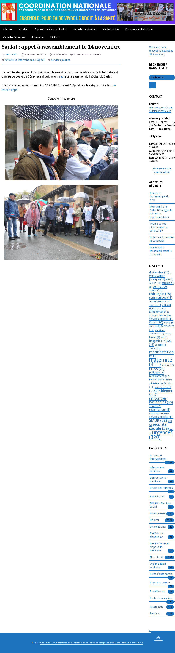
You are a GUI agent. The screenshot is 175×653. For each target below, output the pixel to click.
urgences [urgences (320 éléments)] (161, 435)
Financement (158, 513)
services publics (60, 60)
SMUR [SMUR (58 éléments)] (158, 420)
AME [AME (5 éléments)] (169, 279)
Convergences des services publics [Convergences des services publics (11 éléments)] (161, 317)
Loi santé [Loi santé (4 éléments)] (160, 345)
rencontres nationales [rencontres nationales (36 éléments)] (161, 400)
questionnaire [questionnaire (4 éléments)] (163, 387)
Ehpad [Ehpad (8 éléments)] (169, 322)
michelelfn (11, 54)
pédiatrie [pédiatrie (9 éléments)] (156, 383)
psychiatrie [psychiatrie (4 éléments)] (165, 379)
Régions (155, 613)
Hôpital (39, 60)
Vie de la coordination (84, 29)
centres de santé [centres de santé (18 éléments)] (158, 288)
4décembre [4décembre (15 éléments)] (159, 272)
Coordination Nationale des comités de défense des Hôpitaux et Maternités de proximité (91, 642)
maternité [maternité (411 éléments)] (160, 362)
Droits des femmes (161, 488)
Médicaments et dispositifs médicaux (159, 547)
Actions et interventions (19, 60)
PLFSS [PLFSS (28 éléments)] (156, 369)
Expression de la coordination (51, 29)
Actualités (23, 29)
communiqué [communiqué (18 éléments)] (160, 297)
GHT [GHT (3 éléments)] (164, 337)
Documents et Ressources (139, 29)
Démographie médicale (158, 479)
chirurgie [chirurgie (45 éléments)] (160, 294)
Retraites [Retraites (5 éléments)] (155, 406)
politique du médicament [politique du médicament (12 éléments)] (159, 374)
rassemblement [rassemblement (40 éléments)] (161, 393)
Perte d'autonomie (161, 574)
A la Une (7, 29)
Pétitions (54, 37)
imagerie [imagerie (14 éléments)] (157, 341)
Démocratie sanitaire (157, 469)
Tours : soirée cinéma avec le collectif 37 (159, 227)
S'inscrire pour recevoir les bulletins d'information (161, 51)
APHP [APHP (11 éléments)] (155, 283)
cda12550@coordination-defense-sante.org (161, 109)
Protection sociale (161, 598)
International (158, 527)
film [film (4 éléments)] (168, 333)
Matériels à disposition (156, 535)
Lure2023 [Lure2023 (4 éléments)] (154, 348)
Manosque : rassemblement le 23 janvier (161, 251)
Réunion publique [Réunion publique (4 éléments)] (159, 413)
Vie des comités (111, 29)
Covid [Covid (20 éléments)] (156, 322)
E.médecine (157, 496)
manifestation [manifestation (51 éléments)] (161, 354)
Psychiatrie (156, 607)
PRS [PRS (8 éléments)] (153, 379)
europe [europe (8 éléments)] (154, 326)
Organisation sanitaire (158, 565)
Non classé (156, 557)
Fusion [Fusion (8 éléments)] (154, 337)
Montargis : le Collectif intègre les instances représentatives (161, 212)
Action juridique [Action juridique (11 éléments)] (157, 277)
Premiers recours (160, 583)
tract (61, 76)
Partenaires (38, 37)
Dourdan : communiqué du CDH (159, 197)
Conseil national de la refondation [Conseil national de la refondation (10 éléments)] (160, 308)
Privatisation (157, 591)
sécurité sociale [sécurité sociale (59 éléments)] (159, 426)
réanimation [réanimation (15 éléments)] (159, 409)
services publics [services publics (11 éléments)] (161, 416)
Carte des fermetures (14, 37)
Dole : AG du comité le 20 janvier (162, 239)
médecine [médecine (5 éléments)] (168, 365)
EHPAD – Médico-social (160, 505)
